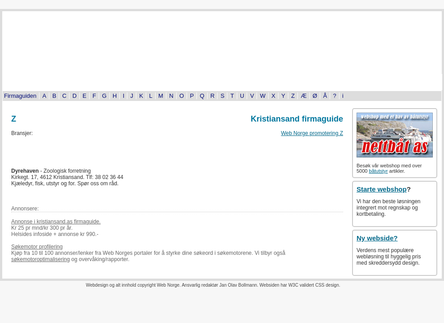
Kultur (159, 82)
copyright (146, 285)
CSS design (327, 285)
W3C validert (301, 285)
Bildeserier (222, 82)
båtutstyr (378, 171)
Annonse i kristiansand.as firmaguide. (55, 221)
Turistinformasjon (34, 82)
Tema (285, 82)
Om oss (410, 82)
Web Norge (168, 285)
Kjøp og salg (348, 82)
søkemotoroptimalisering (40, 259)
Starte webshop (382, 189)
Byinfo (96, 82)
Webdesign (97, 285)
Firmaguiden (20, 95)
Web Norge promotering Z (312, 133)
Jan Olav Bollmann (238, 285)
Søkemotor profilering (37, 247)
